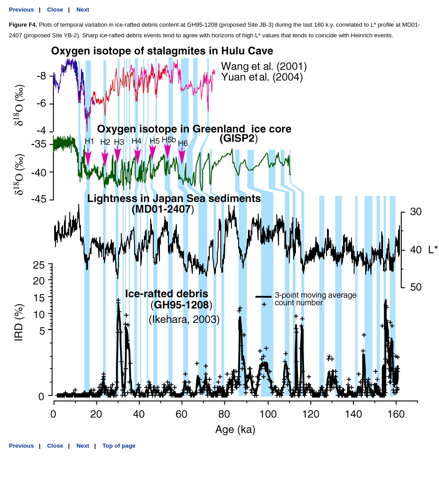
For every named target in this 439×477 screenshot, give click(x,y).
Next (82, 9)
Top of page (119, 445)
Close (55, 9)
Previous (21, 9)
